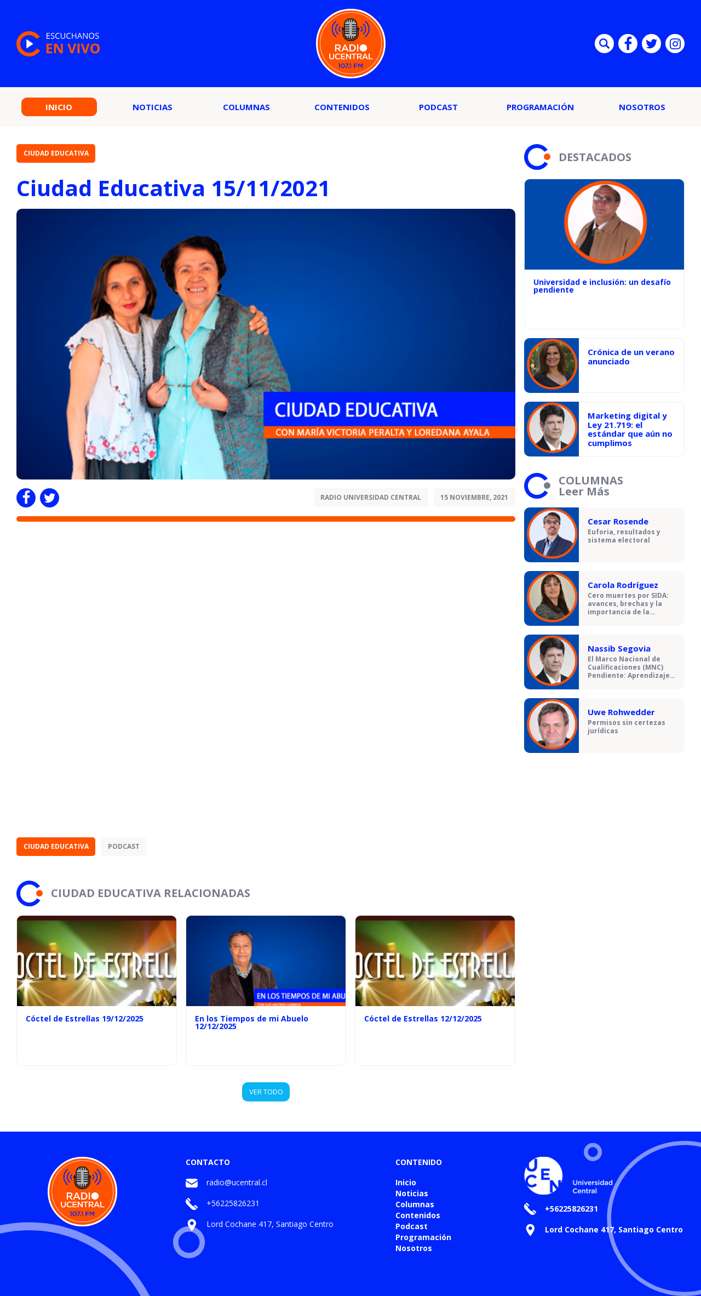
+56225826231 (233, 1203)
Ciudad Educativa (56, 153)
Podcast (438, 106)
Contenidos (342, 106)
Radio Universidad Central (370, 497)
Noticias (153, 106)
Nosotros (642, 106)
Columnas (246, 106)
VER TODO (266, 1092)
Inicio (58, 106)
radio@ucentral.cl (236, 1182)
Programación (540, 106)
